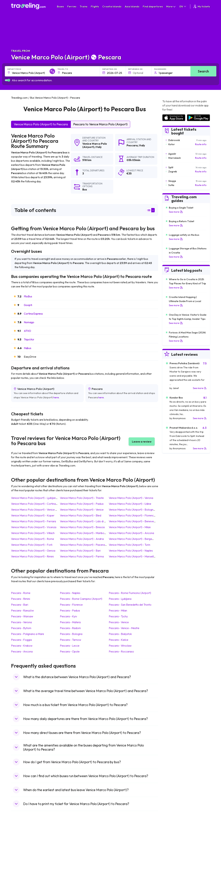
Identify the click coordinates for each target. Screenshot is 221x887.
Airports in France (172, 843)
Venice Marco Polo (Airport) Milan (130, 527)
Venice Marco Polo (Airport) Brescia (82, 527)
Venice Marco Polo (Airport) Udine (130, 503)
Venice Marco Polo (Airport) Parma (82, 556)
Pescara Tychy (118, 616)
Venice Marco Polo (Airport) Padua (81, 503)
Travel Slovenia (21, 868)
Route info (200, 144)
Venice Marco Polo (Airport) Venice (82, 509)
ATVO (27, 331)
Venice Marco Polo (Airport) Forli (31, 544)
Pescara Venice (119, 622)
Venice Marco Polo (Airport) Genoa (33, 550)
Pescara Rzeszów (22, 610)
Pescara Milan (118, 610)
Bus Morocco (70, 839)
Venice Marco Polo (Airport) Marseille (132, 556)
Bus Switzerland (71, 868)
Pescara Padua (70, 610)
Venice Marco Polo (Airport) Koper (32, 515)
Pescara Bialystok (120, 634)
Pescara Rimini (20, 598)
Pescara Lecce (69, 645)
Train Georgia (120, 850)
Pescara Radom (70, 628)
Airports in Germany (173, 861)
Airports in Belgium (172, 872)
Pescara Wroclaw (120, 645)
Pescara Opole (70, 651)
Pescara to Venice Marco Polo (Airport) (100, 124)
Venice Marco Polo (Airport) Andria (82, 539)
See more (176, 211)
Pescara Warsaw (22, 616)
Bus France (69, 857)
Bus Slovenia (69, 850)
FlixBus (28, 296)
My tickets (201, 6)
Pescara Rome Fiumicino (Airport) (130, 593)
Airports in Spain (171, 839)
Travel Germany (21, 854)
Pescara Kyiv (68, 616)
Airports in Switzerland (174, 854)
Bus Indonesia (70, 876)
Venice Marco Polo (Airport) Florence (132, 515)
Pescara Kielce (118, 639)
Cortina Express (33, 313)
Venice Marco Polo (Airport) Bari (80, 550)
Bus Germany (70, 847)
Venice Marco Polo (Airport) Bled (80, 515)
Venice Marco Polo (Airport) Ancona (131, 533)
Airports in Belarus (172, 850)
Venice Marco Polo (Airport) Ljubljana (34, 498)
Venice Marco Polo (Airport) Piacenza (83, 544)
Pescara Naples (70, 593)
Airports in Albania (172, 865)
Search (203, 71)
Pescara (132, 145)
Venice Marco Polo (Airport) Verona (131, 498)
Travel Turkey (20, 857)
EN (183, 6)
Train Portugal (120, 839)
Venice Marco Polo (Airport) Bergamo (132, 539)
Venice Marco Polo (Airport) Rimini (32, 556)
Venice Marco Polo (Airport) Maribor (82, 533)
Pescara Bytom (21, 628)
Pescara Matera (70, 622)
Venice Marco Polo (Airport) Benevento (133, 521)
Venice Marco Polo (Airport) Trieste (82, 498)
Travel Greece (20, 850)
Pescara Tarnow (70, 639)
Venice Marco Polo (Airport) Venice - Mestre (38, 509)
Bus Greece (69, 854)
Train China (118, 847)
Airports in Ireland (172, 847)
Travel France (20, 861)
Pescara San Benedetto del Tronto (130, 604)
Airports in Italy (170, 857)
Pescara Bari (19, 604)
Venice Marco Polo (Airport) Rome (32, 539)
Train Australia (120, 854)
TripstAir (29, 339)
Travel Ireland (20, 872)
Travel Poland (20, 865)
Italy (98, 147)
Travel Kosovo (21, 876)
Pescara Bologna (71, 634)
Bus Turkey (68, 872)
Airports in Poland (172, 868)
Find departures (153, 6)
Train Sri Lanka (120, 843)
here (56, 397)
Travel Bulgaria (21, 847)
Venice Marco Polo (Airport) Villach (33, 533)
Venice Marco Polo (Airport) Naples (131, 550)
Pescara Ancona (22, 651)
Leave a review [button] (141, 441)
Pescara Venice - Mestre (124, 628)
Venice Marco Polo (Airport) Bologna (132, 509)
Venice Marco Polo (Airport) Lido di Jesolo (86, 521)
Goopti (28, 305)
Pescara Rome (20, 593)
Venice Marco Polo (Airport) (94, 145)
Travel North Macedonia (26, 843)
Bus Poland (69, 865)
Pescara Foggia (21, 639)
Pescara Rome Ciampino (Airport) (81, 598)
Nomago (29, 322)
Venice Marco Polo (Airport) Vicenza (33, 527)
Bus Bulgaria (69, 843)
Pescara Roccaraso (121, 651)
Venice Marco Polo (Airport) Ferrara (33, 521)
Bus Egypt (68, 861)
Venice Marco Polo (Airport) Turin (129, 544)
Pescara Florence (71, 604)
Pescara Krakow (21, 645)
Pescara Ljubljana (120, 598)
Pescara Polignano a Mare (27, 634)
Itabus (27, 348)
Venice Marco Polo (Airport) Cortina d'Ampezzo (40, 503)
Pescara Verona (21, 622)
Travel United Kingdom (25, 839)
